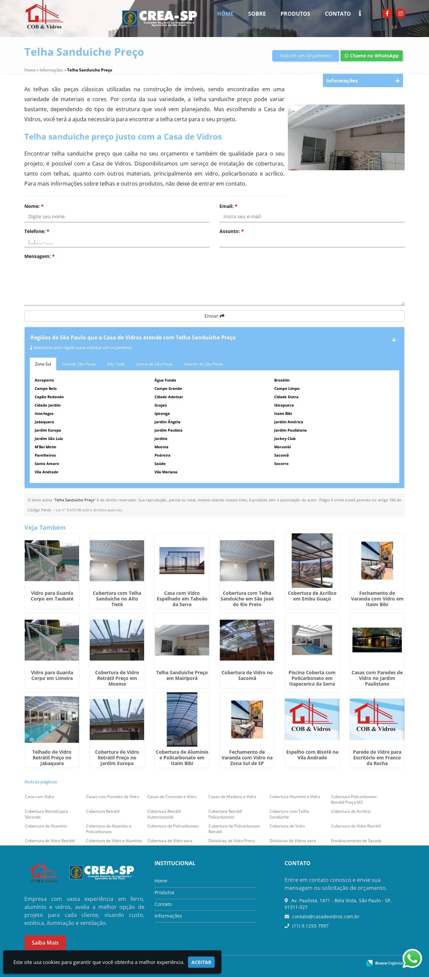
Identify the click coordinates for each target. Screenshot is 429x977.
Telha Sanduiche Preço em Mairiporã (182, 675)
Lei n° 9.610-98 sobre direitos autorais (89, 509)
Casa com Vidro (39, 796)
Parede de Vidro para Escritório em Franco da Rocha (377, 757)
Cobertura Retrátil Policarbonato (225, 814)
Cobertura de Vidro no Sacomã (247, 675)
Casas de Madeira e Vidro (232, 796)
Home (225, 13)
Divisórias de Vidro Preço (231, 840)
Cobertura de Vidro (287, 826)
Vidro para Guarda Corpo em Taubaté (52, 596)
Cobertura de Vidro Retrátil (356, 826)
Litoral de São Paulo (154, 364)
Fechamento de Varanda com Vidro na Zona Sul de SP (247, 757)
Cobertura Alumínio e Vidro (295, 796)
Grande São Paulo (79, 364)
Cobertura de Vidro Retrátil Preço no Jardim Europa (117, 757)
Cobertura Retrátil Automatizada (164, 814)
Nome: (34, 206)
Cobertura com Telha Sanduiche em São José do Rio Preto (247, 598)
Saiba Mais (45, 942)
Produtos (295, 13)
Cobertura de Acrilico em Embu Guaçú (312, 596)
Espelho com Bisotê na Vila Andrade (312, 755)
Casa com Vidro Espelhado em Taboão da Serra (182, 598)
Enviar (214, 316)
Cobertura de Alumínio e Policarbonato (108, 828)
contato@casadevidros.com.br (325, 916)
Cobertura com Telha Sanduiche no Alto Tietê (117, 598)
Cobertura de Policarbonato (173, 826)
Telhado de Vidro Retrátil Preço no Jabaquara (51, 757)
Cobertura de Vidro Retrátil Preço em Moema (117, 678)
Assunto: (232, 231)
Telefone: (36, 231)
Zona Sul (43, 364)
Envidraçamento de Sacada (356, 840)
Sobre (257, 13)
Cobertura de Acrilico (350, 811)
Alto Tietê (116, 364)
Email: (229, 206)
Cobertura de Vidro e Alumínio (114, 840)
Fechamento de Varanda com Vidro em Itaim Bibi (377, 598)
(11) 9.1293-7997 (310, 926)
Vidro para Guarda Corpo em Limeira (52, 675)
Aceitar (201, 962)
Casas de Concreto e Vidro (171, 796)
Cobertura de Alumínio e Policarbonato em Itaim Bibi (182, 757)
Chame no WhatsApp (372, 55)
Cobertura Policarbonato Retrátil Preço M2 (354, 799)
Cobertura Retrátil (102, 811)
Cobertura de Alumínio (46, 826)
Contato (338, 13)
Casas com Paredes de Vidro (112, 796)
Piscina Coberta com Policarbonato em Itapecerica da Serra (312, 678)
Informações (168, 916)
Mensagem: (39, 256)
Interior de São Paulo (203, 364)
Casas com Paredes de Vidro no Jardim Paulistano (377, 678)
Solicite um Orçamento (305, 55)
